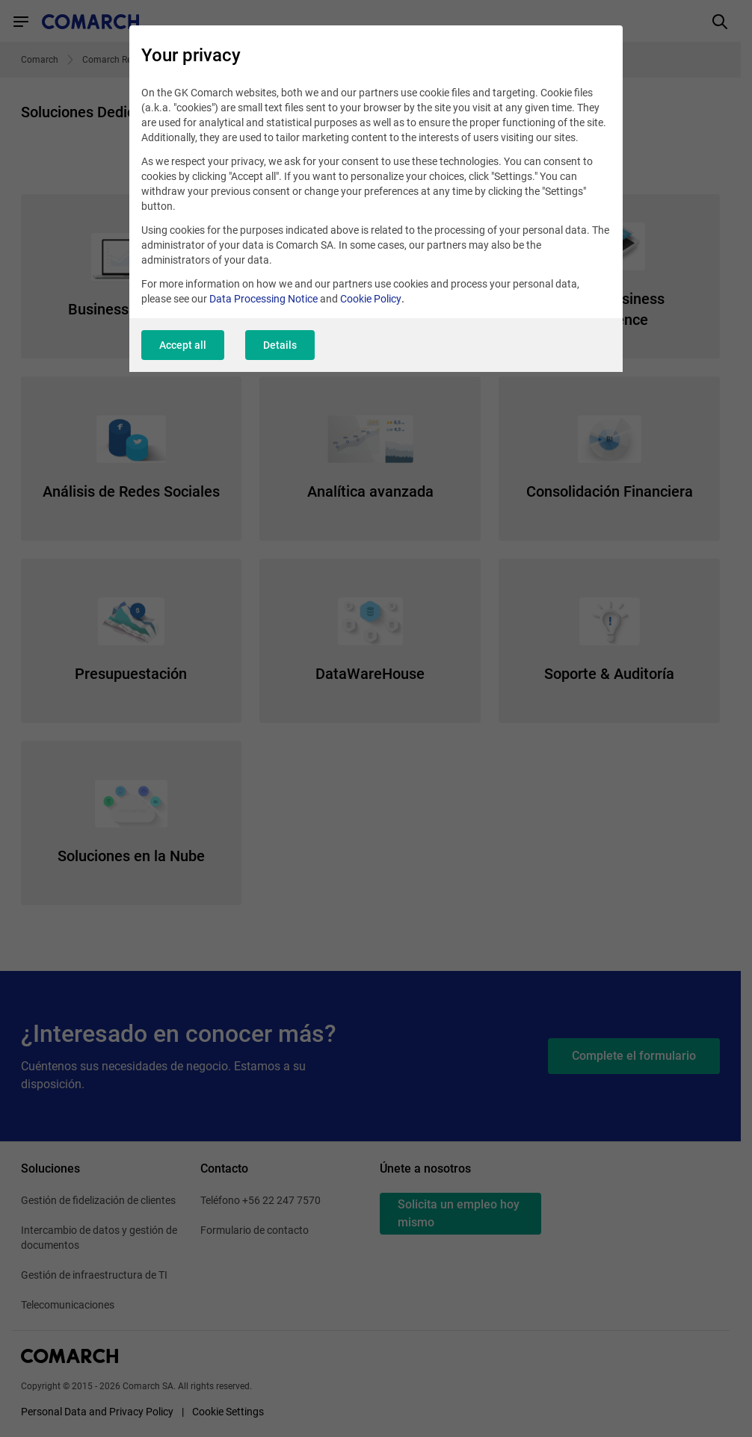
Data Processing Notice (263, 299)
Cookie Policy (370, 299)
